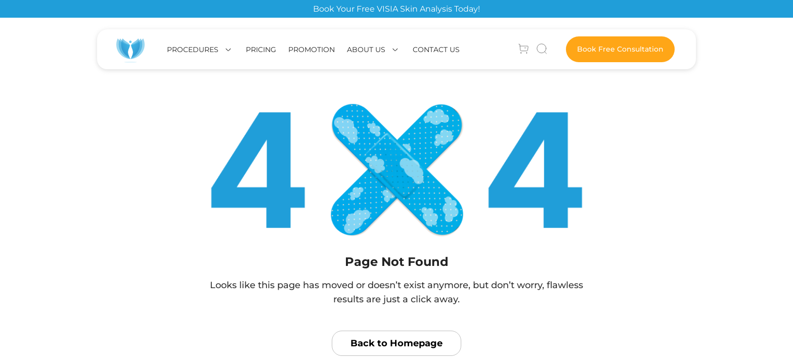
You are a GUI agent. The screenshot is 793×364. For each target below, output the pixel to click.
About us (366, 49)
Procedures (192, 49)
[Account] (523, 49)
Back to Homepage (396, 343)
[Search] (542, 49)
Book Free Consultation (620, 49)
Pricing (261, 49)
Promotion (311, 49)
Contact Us (436, 49)
